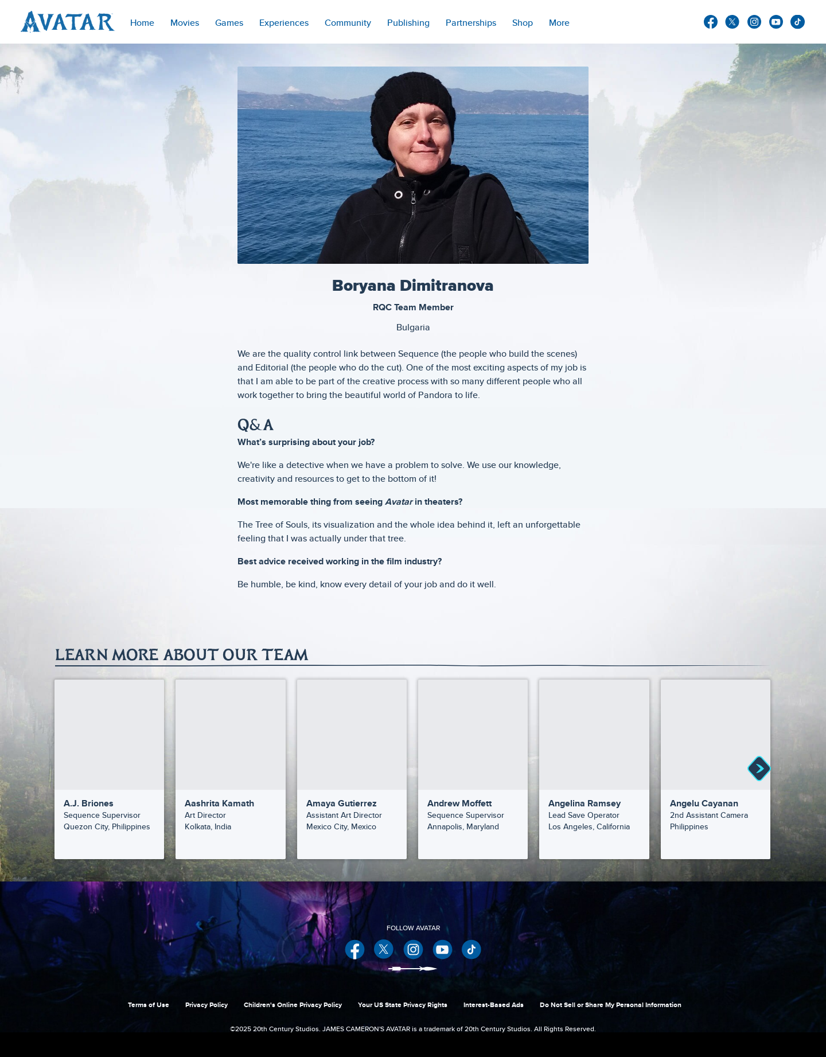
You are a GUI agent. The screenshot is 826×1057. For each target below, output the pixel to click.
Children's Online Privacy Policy (293, 1005)
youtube (776, 22)
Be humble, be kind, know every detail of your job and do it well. (366, 584)
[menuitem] (142, 22)
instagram (754, 22)
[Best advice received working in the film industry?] (413, 561)
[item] (184, 22)
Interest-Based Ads (493, 1005)
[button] (759, 769)
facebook (710, 22)
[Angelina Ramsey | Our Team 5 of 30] (594, 734)
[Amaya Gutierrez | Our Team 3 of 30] (352, 734)
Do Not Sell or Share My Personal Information (610, 1005)
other (797, 22)
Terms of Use (148, 1005)
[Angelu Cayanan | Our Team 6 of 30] (715, 734)
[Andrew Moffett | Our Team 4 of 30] (473, 734)
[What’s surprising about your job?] (413, 442)
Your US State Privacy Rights (402, 1005)
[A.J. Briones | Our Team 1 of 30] (109, 734)
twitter (732, 22)
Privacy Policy (206, 1005)
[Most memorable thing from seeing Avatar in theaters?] (413, 502)
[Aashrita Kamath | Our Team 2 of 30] (230, 734)
